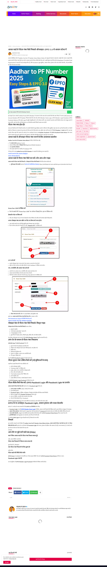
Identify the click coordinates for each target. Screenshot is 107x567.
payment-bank (91, 136)
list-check (86, 131)
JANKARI (87, 120)
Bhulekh (78, 1)
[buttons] (86, 7)
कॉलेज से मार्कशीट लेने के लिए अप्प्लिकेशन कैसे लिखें (19, 321)
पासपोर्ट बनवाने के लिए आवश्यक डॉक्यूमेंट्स (18, 153)
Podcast (93, 123)
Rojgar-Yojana (79, 126)
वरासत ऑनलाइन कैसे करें (14, 156)
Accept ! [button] (7, 562)
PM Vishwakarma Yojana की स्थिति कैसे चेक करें (20, 318)
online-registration (81, 136)
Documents (63, 14)
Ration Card (71, 1)
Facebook (18, 492)
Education (88, 14)
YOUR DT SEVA (21, 507)
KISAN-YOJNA (79, 123)
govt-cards (78, 131)
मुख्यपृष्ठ (9, 46)
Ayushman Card (62, 1)
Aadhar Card (38, 1)
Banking (38, 14)
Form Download (94, 1)
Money (87, 123)
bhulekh (78, 128)
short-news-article (80, 139)
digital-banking (93, 128)
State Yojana (74, 14)
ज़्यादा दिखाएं (69, 517)
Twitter (26, 492)
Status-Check (88, 126)
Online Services (50, 14)
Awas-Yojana (79, 120)
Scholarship (85, 1)
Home (14, 14)
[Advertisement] (53, 29)
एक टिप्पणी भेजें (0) (40, 559)
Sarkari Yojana (25, 14)
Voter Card (53, 1)
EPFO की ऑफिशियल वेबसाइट (32, 164)
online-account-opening (82, 134)
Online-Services (16, 46)
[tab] (14, 13)
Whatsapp (34, 492)
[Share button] (40, 492)
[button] (95, 14)
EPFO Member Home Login (28, 409)
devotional (85, 128)
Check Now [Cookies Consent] (12, 558)
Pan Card (46, 1)
